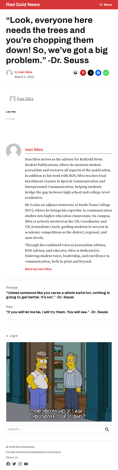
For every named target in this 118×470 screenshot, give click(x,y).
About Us (12, 457)
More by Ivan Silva (38, 269)
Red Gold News (23, 4)
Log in (14, 335)
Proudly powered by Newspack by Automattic (33, 452)
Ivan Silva (25, 72)
